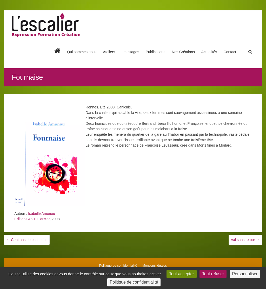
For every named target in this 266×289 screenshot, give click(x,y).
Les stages (130, 52)
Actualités (209, 52)
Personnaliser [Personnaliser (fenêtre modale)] (245, 274)
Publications (155, 52)
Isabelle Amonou (41, 213)
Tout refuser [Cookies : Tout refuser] (213, 274)
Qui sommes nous (81, 52)
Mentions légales (154, 265)
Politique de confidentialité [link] (134, 282)
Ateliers (109, 52)
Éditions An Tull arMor (31, 219)
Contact (230, 52)
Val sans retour (245, 240)
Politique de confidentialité (118, 265)
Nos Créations (183, 52)
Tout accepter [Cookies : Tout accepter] (181, 274)
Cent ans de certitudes (26, 240)
